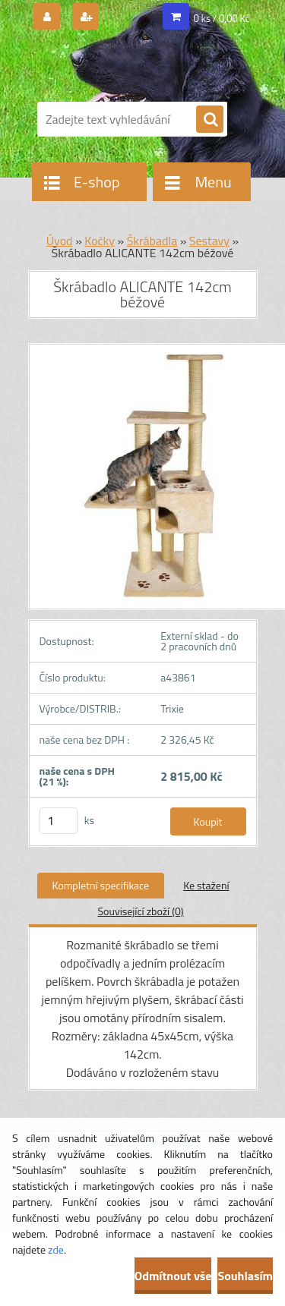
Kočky (99, 240)
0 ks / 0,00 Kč (222, 18)
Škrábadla (152, 240)
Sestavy (209, 240)
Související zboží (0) (140, 911)
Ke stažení (206, 885)
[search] (209, 119)
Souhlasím (245, 1276)
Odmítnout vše (173, 1276)
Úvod (59, 240)
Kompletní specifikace (101, 885)
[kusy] (59, 820)
